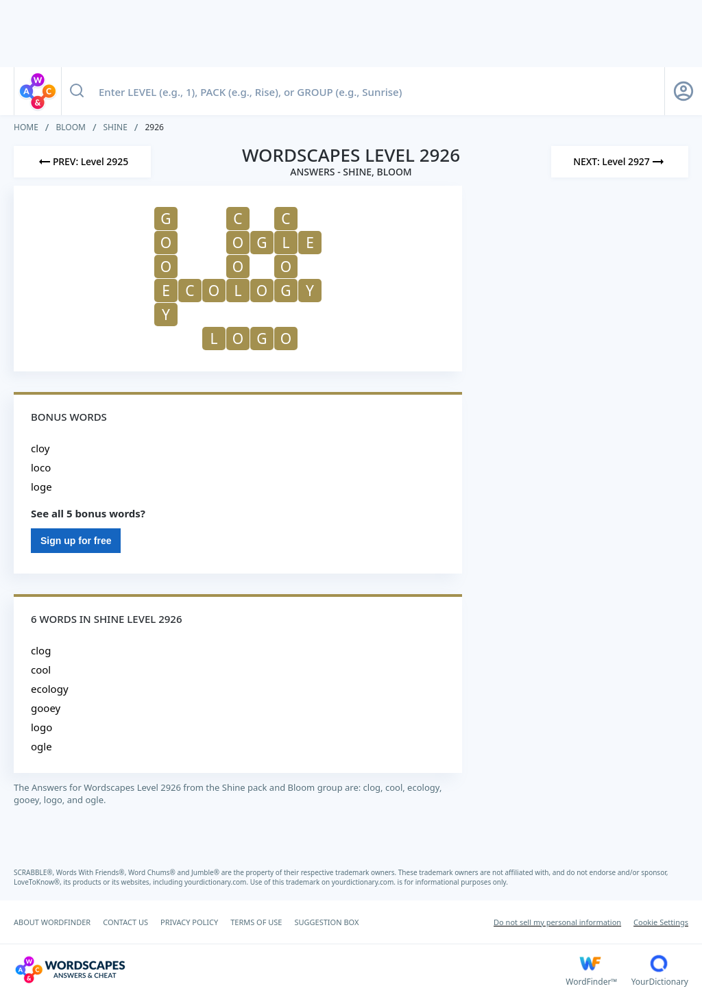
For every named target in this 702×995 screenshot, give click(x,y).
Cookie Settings (660, 922)
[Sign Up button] (683, 91)
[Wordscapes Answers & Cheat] (290, 970)
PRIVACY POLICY (189, 922)
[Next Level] (619, 161)
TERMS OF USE (256, 922)
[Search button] (77, 91)
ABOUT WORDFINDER (52, 922)
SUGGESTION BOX (326, 922)
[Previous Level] (82, 161)
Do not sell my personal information (557, 922)
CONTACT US (125, 922)
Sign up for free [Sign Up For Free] (75, 540)
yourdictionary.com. (217, 882)
